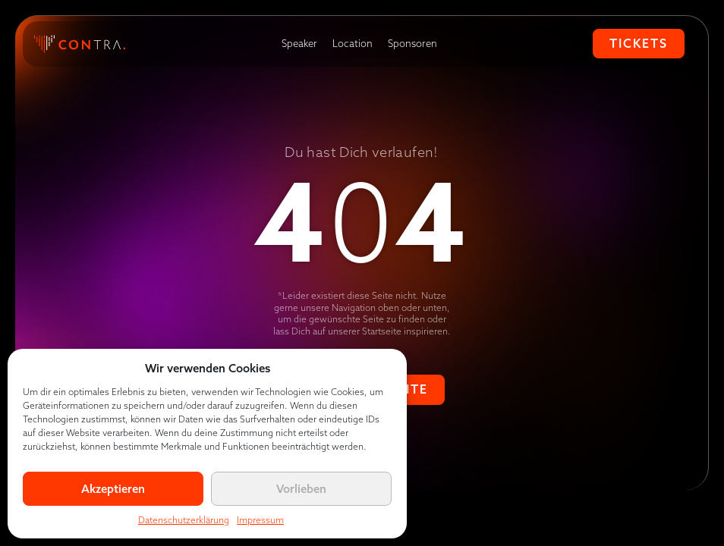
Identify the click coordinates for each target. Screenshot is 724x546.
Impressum (260, 520)
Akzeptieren (113, 489)
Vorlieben (301, 489)
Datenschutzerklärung (183, 520)
